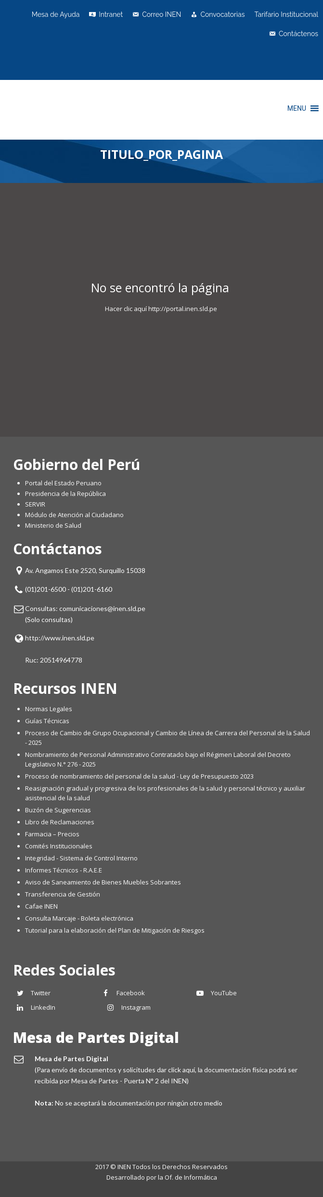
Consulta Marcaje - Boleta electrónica (79, 918)
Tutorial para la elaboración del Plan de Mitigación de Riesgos (115, 930)
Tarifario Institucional (286, 14)
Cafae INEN (41, 906)
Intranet (111, 14)
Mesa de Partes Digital (96, 1037)
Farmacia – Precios (52, 834)
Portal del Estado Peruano (63, 483)
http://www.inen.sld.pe (59, 638)
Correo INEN (161, 14)
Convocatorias (222, 14)
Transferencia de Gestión (62, 894)
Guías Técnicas (47, 720)
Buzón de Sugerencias (58, 810)
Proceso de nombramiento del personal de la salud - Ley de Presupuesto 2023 (139, 776)
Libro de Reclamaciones (60, 822)
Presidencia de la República (65, 493)
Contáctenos (298, 34)
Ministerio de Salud (53, 525)
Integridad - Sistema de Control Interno (81, 858)
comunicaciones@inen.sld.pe (102, 608)
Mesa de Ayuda (56, 14)
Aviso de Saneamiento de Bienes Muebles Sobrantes (103, 882)
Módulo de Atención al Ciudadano (74, 514)
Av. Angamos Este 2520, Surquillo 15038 (85, 570)
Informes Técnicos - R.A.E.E (63, 870)
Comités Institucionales (58, 846)
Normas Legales (48, 708)
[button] (296, 108)
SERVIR (35, 504)
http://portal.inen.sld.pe (182, 308)
